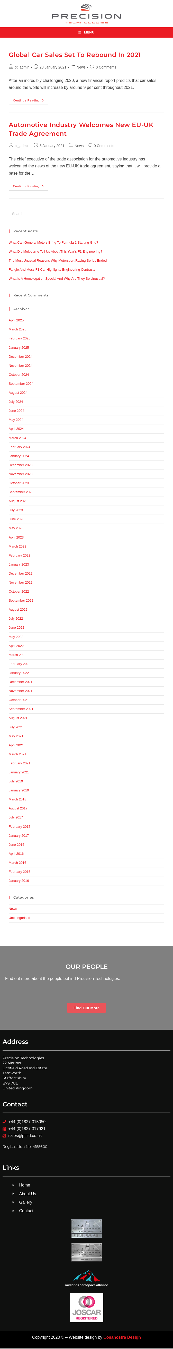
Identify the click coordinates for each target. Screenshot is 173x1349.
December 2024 (21, 357)
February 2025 (20, 339)
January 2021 (19, 773)
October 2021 (19, 700)
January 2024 (19, 456)
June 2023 (16, 520)
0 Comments (106, 68)
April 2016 (16, 854)
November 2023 (21, 474)
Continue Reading (30, 100)
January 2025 (19, 348)
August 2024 (18, 393)
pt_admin (22, 68)
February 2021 (20, 764)
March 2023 (17, 547)
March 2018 (17, 800)
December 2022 (21, 574)
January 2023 (19, 565)
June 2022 (16, 628)
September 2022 (21, 601)
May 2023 (16, 529)
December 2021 (21, 682)
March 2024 (17, 438)
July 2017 (16, 818)
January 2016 (19, 881)
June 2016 (16, 845)
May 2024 (16, 420)
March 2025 (17, 330)
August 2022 (18, 610)
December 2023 (21, 465)
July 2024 (16, 402)
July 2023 (16, 511)
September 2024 (21, 384)
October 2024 (19, 375)
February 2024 (20, 447)
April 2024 (16, 429)
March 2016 (17, 863)
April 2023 (16, 538)
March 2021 (17, 755)
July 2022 (16, 619)
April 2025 (16, 321)
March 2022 (17, 655)
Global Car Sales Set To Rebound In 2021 (75, 55)
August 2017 (18, 809)
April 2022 (16, 646)
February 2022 (20, 664)
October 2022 (19, 592)
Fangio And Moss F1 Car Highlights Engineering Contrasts (52, 270)
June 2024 (16, 411)
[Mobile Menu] (86, 33)
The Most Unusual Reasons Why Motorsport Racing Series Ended (58, 261)
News (81, 68)
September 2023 (21, 492)
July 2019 (16, 782)
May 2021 (16, 737)
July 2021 (16, 728)
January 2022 (19, 673)
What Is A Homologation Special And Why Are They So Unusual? (57, 279)
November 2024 (21, 366)
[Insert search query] (87, 214)
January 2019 (19, 791)
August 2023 (18, 501)
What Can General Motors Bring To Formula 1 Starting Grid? (53, 243)
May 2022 (16, 637)
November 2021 (21, 691)
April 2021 (16, 746)
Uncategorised (19, 918)
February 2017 (20, 827)
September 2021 (21, 709)
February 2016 (20, 872)
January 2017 (19, 836)
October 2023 (19, 483)
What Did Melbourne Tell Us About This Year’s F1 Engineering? (55, 252)
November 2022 (21, 583)
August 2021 (18, 719)
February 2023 (20, 556)
